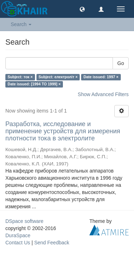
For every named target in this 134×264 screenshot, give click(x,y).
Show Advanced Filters (103, 94)
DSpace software (24, 221)
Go (120, 63)
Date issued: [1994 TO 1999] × (34, 84)
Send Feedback (51, 242)
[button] (82, 9)
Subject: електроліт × (58, 77)
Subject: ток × (20, 77)
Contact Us (17, 242)
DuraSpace (17, 235)
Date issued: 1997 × (101, 77)
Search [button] (21, 24)
